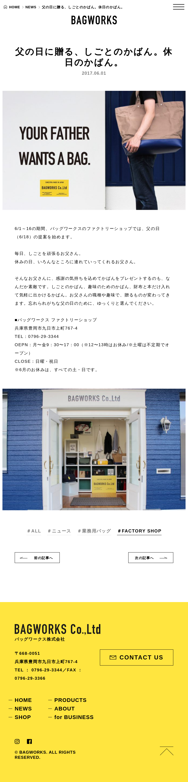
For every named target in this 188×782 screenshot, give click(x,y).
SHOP (23, 717)
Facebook (29, 741)
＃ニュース (59, 531)
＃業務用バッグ (94, 531)
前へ (43, 558)
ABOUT (64, 709)
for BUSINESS (74, 717)
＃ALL (33, 531)
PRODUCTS (70, 700)
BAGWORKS (94, 20)
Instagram (17, 741)
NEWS (23, 709)
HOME (23, 700)
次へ (144, 558)
